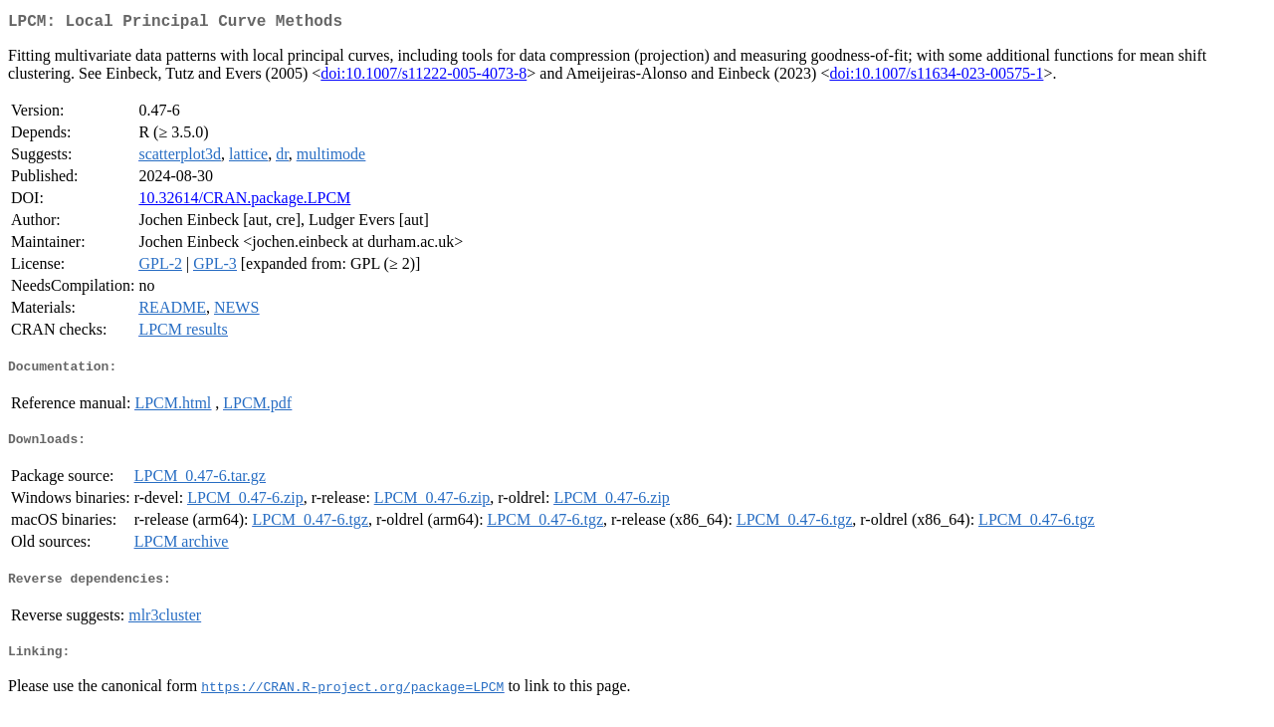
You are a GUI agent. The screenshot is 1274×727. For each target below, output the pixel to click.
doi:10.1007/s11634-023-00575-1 (936, 77)
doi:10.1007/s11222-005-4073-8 (423, 77)
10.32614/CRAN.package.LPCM (244, 201)
